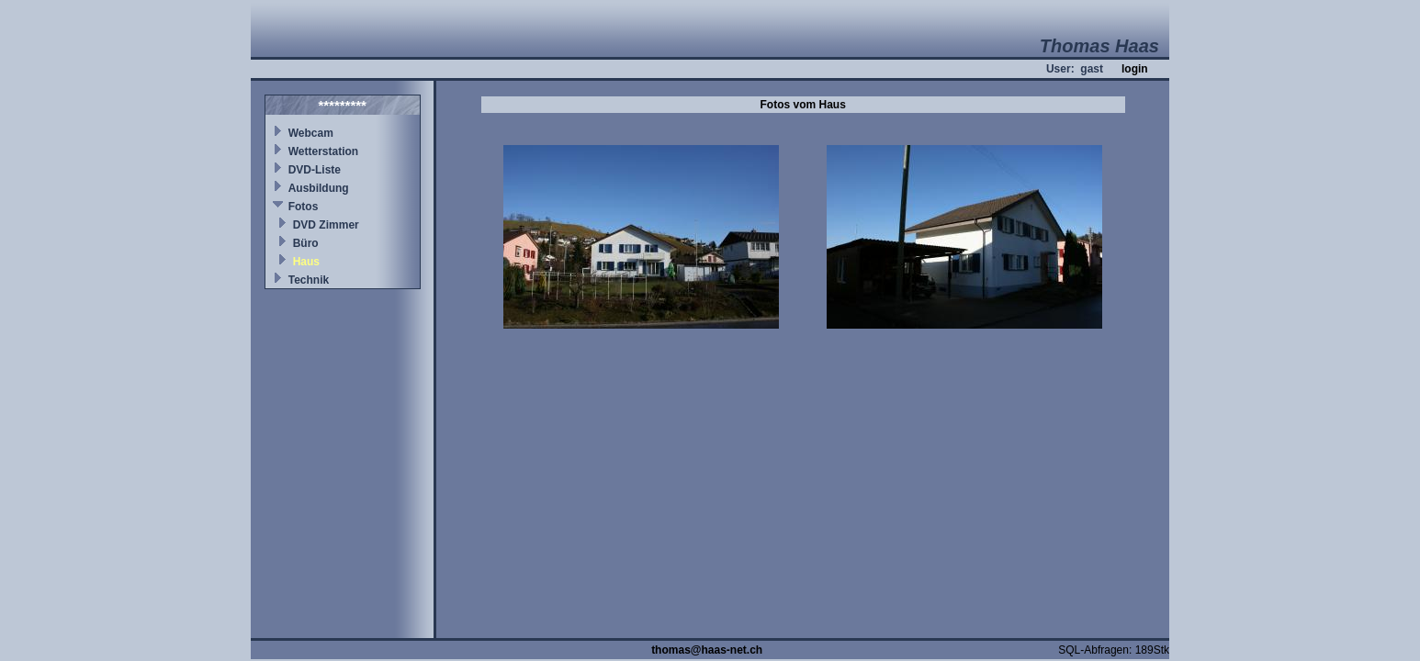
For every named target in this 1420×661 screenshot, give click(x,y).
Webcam (310, 133)
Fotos (303, 206)
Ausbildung (318, 188)
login (1134, 68)
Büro (306, 243)
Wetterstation (323, 151)
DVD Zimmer (326, 224)
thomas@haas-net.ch (706, 650)
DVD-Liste (314, 169)
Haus (306, 261)
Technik (308, 280)
